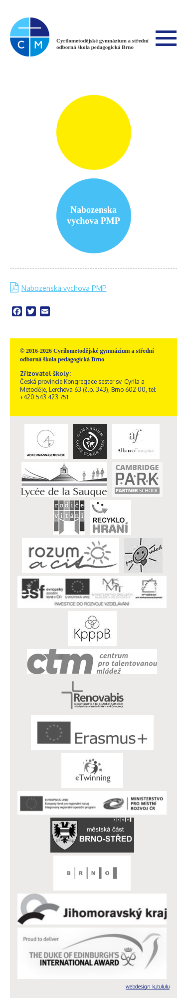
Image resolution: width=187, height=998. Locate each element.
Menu (166, 37)
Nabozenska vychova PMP (64, 288)
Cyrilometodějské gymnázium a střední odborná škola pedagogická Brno (102, 43)
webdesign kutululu (148, 987)
